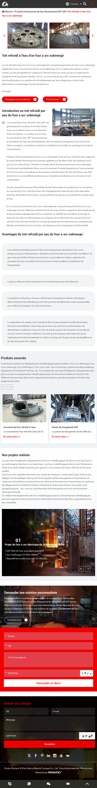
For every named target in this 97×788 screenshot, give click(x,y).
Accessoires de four (34, 11)
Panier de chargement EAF (65, 427)
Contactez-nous (18, 620)
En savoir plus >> (11, 436)
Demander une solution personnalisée (30, 593)
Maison (9, 11)
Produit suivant (56, 99)
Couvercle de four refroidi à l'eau (19, 427)
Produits (19, 11)
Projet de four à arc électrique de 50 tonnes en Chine (34, 544)
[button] (3, 386)
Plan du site (86, 768)
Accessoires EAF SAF (55, 11)
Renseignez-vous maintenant (21, 99)
